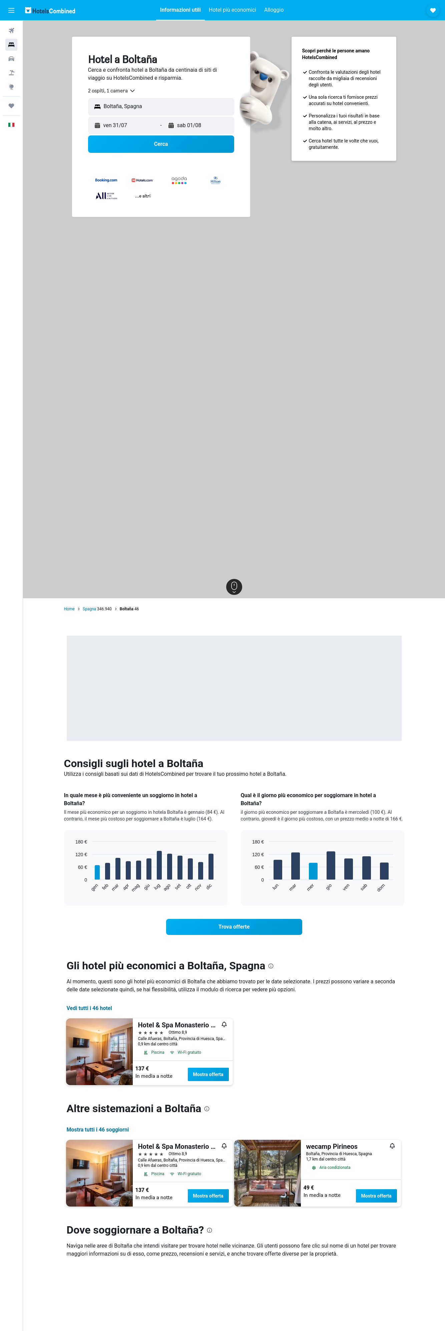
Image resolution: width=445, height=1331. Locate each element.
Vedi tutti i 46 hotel (89, 1008)
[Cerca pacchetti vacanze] (11, 72)
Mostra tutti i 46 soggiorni (98, 1129)
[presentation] (271, 966)
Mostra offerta (208, 1074)
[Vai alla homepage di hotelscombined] (50, 10)
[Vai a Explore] (11, 86)
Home (69, 609)
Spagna (89, 609)
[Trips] (11, 105)
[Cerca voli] (11, 30)
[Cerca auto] (11, 58)
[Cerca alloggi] (11, 44)
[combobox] (112, 90)
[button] (11, 10)
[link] (234, 927)
